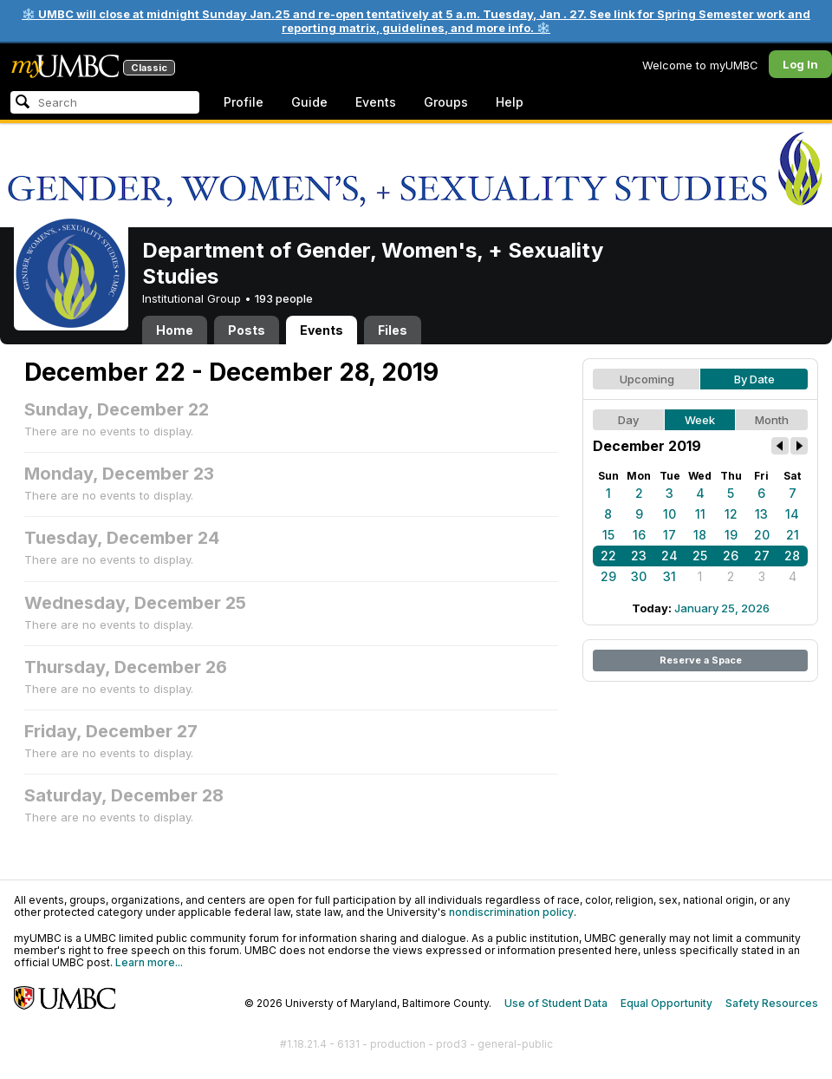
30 (639, 576)
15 (608, 534)
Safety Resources (771, 1003)
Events (375, 102)
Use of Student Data (556, 1003)
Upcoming (647, 379)
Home (174, 330)
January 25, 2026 (722, 608)
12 (731, 514)
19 (731, 534)
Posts (246, 330)
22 (608, 555)
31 (669, 576)
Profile (243, 102)
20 (762, 534)
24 (669, 555)
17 (669, 534)
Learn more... (149, 962)
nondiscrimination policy (511, 912)
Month (772, 420)
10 (669, 514)
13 (761, 514)
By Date (754, 379)
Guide (309, 102)
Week (700, 420)
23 (639, 555)
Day (628, 420)
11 (700, 514)
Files (392, 330)
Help (509, 102)
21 (792, 534)
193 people (284, 298)
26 (730, 555)
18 (699, 534)
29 (608, 576)
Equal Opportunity (666, 1003)
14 (792, 514)
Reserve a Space (701, 660)
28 (792, 555)
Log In (800, 64)
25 (699, 555)
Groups (446, 102)
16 (639, 534)
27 (762, 555)
